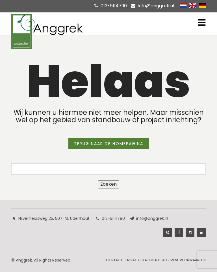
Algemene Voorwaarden (184, 260)
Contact (114, 260)
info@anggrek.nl (156, 6)
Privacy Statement (142, 260)
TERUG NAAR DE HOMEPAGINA (108, 143)
